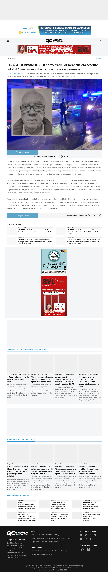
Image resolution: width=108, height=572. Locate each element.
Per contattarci (36, 551)
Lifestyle (57, 535)
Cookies (55, 551)
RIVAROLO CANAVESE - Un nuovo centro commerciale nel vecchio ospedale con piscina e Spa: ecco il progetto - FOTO (66, 379)
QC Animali (51, 538)
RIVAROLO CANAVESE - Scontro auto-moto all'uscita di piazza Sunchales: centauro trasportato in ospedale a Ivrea (89, 380)
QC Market (61, 538)
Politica (49, 535)
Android (16, 557)
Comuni (44, 541)
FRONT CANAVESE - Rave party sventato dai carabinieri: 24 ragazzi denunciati (91, 517)
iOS (10, 557)
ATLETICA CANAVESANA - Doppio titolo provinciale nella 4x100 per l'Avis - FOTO (18, 378)
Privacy (47, 551)
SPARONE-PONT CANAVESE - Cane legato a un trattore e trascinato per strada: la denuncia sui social (27, 517)
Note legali (64, 551)
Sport (70, 538)
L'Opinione (35, 541)
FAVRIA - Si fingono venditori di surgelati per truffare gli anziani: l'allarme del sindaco (89, 470)
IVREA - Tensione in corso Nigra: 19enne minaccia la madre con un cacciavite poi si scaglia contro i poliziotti (17, 471)
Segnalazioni (53, 541)
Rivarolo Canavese (13, 74)
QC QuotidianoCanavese (43, 566)
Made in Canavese (37, 538)
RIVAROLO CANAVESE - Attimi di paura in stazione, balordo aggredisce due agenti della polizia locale (42, 378)
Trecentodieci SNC (49, 570)
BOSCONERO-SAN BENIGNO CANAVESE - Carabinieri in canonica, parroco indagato (90, 505)
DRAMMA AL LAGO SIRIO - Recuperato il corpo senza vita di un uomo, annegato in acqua (59, 517)
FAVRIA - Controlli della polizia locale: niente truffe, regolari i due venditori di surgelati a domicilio (42, 470)
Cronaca (98, 58)
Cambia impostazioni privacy (41, 554)
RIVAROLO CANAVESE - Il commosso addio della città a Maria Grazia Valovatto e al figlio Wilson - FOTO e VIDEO (84, 232)
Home (33, 535)
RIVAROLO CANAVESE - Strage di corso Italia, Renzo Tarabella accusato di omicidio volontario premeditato (35, 231)
